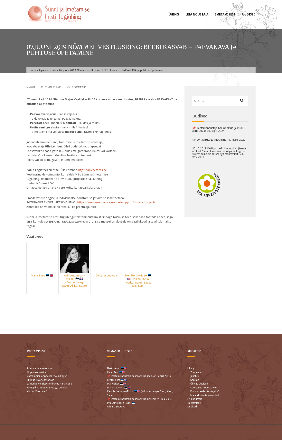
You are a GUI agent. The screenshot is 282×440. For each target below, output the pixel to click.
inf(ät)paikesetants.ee (92, 170)
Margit (30, 87)
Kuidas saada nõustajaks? (204, 391)
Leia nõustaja (197, 14)
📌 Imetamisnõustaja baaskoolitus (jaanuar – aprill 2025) (219, 129)
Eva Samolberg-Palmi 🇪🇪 (121, 402)
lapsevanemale (47, 70)
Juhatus (194, 376)
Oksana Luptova (116, 406)
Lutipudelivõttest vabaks (40, 379)
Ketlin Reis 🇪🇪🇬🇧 (116, 372)
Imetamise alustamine (39, 368)
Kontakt (194, 379)
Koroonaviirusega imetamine (209, 139)
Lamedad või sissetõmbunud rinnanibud (49, 383)
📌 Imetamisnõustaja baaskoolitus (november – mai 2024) (139, 398)
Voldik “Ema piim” (37, 391)
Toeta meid (196, 372)
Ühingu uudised (199, 383)
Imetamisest (225, 14)
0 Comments (77, 87)
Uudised (249, 14)
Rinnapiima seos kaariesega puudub (47, 387)
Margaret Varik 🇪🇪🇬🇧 (119, 387)
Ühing (174, 14)
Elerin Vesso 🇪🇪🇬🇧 (117, 368)
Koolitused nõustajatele (203, 387)
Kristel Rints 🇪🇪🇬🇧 (117, 379)
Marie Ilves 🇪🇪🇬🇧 (117, 383)
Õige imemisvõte (36, 372)
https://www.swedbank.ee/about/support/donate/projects (116, 202)
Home (32, 70)
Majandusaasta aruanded (204, 395)
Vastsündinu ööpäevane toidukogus (47, 376)
